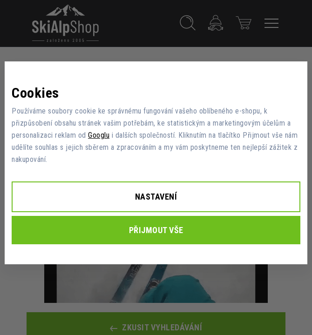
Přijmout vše (156, 230)
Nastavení (156, 196)
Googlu (98, 135)
